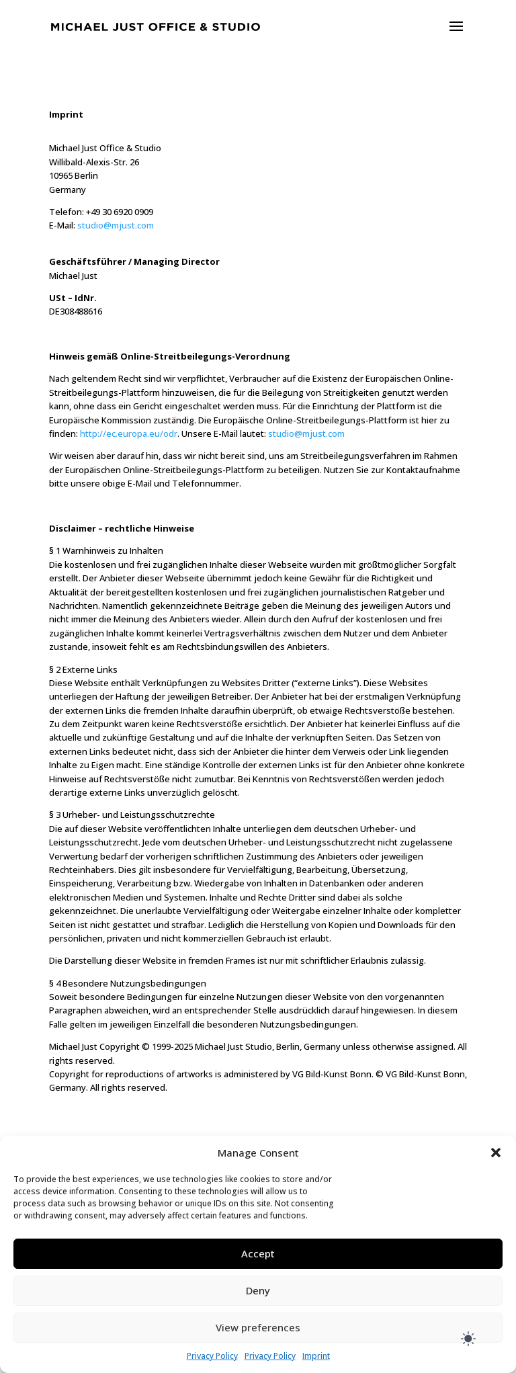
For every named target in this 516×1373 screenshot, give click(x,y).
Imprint (316, 1356)
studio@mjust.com (115, 225)
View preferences (258, 1327)
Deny (258, 1290)
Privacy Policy (212, 1356)
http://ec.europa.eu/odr (128, 433)
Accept (258, 1253)
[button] (496, 1152)
